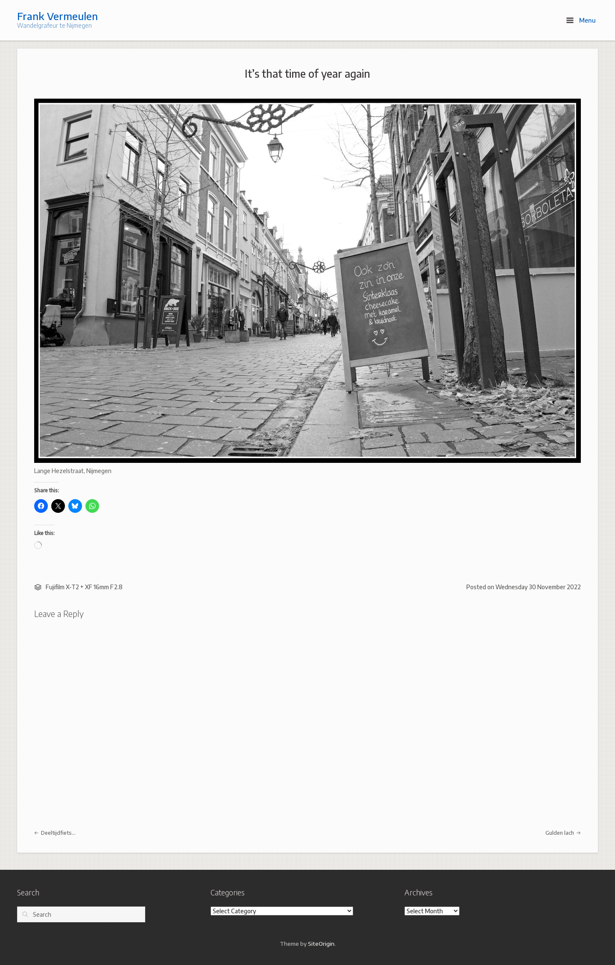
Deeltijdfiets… (55, 832)
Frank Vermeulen (57, 16)
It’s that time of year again (307, 73)
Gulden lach (563, 832)
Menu (581, 20)
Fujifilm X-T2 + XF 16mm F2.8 (84, 587)
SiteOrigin (321, 943)
